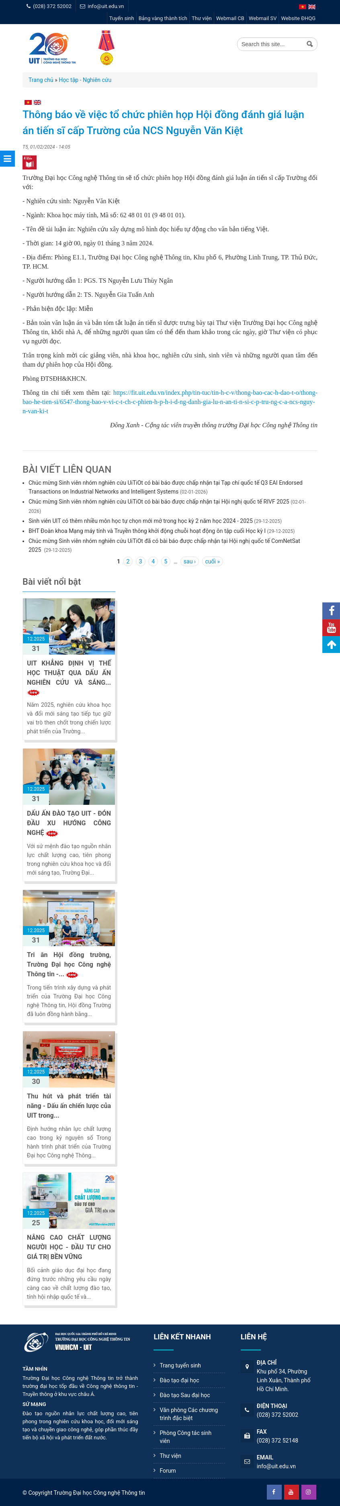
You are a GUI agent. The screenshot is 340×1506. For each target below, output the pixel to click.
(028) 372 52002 (52, 6)
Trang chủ (41, 80)
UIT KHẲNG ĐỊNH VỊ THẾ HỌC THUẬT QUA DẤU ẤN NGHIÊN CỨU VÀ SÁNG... (69, 672)
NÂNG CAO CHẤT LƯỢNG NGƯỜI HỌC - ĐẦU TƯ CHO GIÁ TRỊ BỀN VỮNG (69, 1247)
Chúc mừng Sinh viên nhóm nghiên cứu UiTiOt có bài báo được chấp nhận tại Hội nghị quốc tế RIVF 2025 (159, 501)
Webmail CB (230, 18)
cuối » (212, 561)
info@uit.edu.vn (106, 6)
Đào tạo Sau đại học (185, 1395)
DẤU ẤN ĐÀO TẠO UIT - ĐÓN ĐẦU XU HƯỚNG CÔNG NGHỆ (69, 823)
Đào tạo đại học (179, 1380)
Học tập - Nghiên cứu (85, 80)
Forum (168, 1470)
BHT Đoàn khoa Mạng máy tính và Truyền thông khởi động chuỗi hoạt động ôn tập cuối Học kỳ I (147, 531)
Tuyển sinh (121, 18)
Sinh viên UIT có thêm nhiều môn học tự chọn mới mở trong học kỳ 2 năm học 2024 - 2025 (141, 521)
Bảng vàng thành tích (163, 18)
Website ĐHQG (298, 18)
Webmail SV (263, 18)
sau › (190, 561)
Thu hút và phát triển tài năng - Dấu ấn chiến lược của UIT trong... (69, 1105)
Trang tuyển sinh (180, 1365)
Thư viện (202, 18)
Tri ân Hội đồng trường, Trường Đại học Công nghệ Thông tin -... (69, 964)
